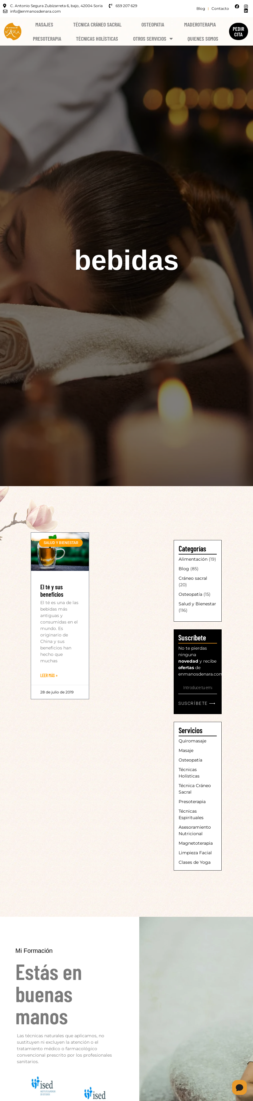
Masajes (44, 24)
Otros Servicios (153, 38)
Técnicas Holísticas (97, 38)
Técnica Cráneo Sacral (97, 24)
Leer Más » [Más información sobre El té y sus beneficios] (48, 675)
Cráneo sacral (193, 578)
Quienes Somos (203, 38)
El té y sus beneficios (51, 590)
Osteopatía (190, 594)
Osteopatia (152, 24)
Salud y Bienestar (197, 604)
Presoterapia (47, 38)
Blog (184, 568)
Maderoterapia (200, 24)
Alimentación (193, 559)
